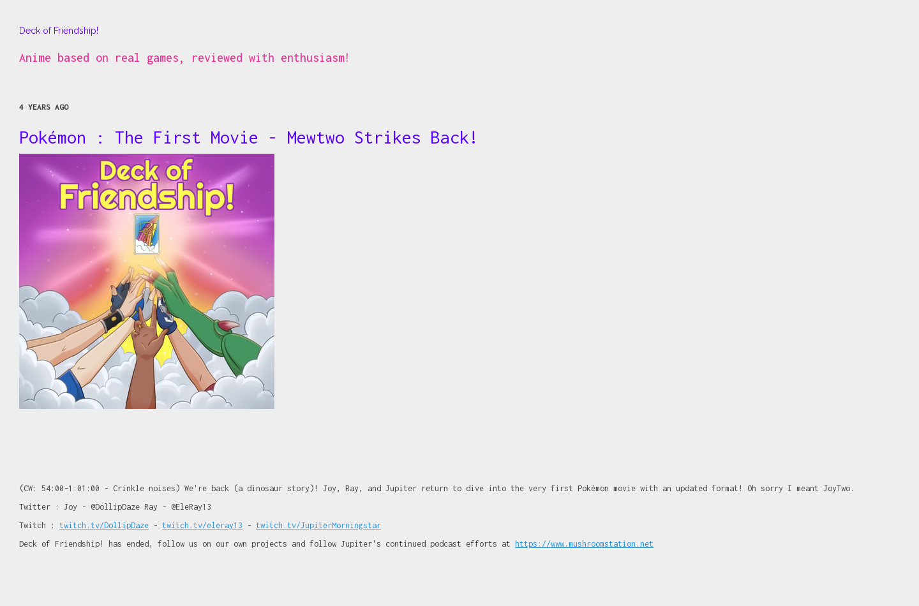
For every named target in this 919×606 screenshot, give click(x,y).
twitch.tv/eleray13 (202, 525)
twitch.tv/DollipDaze (104, 525)
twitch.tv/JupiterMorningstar (318, 525)
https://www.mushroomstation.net (584, 544)
